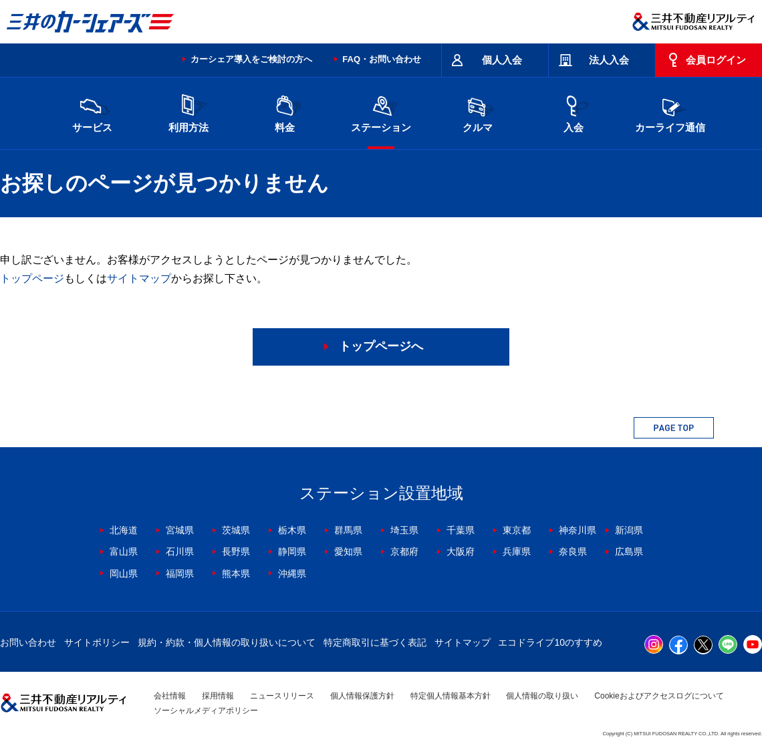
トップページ (32, 278)
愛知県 (348, 551)
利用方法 (188, 112)
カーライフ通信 (670, 112)
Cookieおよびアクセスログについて (658, 696)
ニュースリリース (282, 696)
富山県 (124, 551)
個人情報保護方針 (362, 696)
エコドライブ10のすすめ (550, 642)
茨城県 (236, 530)
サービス (92, 112)
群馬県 (348, 530)
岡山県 (124, 573)
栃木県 (292, 530)
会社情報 (170, 696)
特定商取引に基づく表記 (375, 642)
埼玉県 (404, 530)
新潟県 (629, 530)
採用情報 (218, 696)
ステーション (381, 112)
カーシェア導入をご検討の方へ (251, 59)
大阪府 (461, 551)
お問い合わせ (28, 642)
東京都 (517, 530)
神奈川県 (577, 530)
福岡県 (180, 573)
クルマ (477, 112)
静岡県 (292, 551)
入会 (573, 112)
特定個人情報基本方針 (450, 696)
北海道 (124, 530)
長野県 (236, 551)
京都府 (404, 551)
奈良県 (573, 551)
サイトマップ (139, 278)
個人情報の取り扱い (542, 696)
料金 (284, 112)
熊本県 (236, 573)
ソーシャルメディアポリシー (206, 710)
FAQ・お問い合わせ (381, 59)
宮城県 (180, 530)
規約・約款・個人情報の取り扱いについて (226, 642)
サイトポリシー (97, 642)
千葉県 (461, 530)
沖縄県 (292, 573)
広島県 (629, 551)
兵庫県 (517, 551)
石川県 (180, 551)
